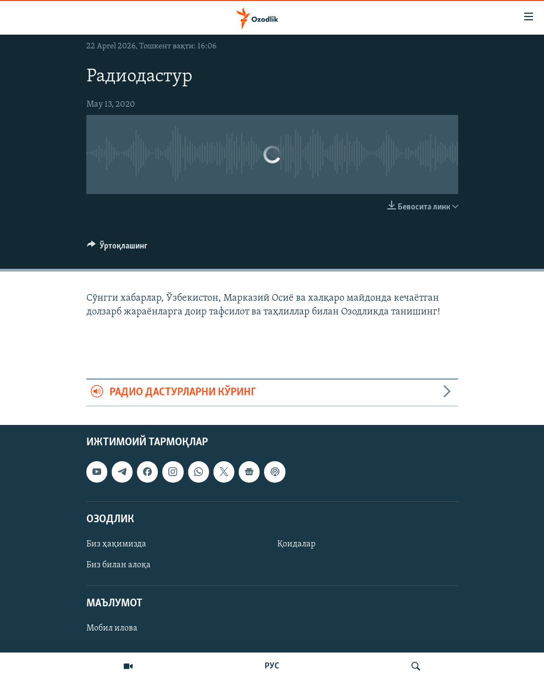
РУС (272, 666)
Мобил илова (112, 628)
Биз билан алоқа (118, 565)
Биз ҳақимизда (116, 544)
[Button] (117, 248)
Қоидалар (296, 544)
